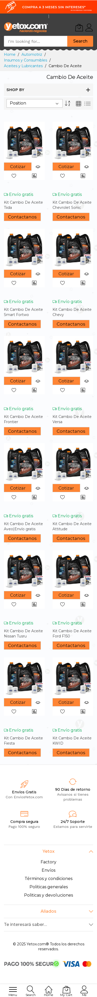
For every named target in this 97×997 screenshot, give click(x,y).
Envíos (48, 870)
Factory (48, 862)
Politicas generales (48, 886)
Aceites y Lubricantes (24, 66)
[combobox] (35, 41)
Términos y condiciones (48, 878)
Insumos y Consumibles (26, 60)
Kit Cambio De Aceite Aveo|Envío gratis (23, 526)
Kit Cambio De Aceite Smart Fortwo (23, 312)
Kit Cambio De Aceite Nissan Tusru (23, 633)
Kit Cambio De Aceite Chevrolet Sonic (72, 205)
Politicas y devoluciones (48, 895)
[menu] (13, 989)
